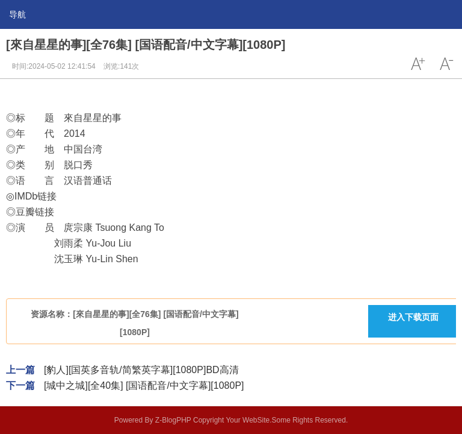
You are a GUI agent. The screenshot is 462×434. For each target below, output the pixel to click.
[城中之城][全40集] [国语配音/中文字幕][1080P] (144, 385)
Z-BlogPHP (173, 420)
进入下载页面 (413, 317)
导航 (17, 14)
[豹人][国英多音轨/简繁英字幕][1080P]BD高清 (141, 370)
